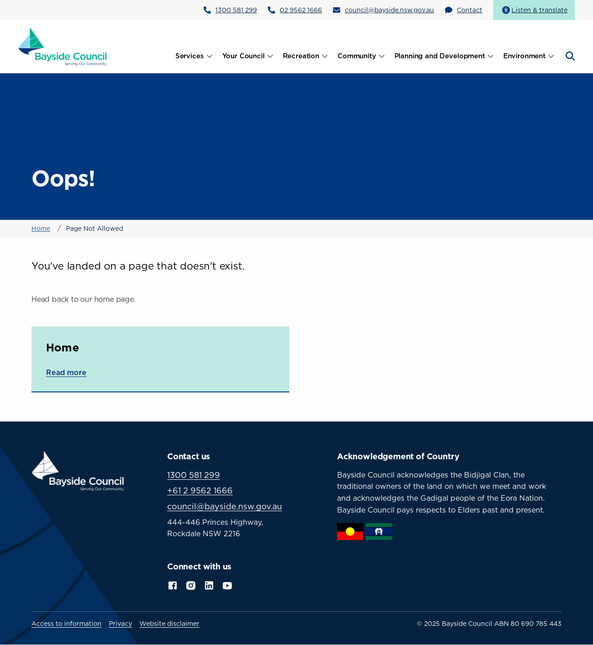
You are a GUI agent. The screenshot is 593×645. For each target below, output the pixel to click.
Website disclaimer (169, 623)
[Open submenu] (209, 56)
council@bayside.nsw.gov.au (389, 9)
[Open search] (569, 56)
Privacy (120, 623)
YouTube (228, 584)
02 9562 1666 (301, 9)
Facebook (172, 584)
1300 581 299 (236, 9)
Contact (469, 9)
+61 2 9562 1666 (200, 490)
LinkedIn (209, 584)
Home (40, 228)
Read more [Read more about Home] (66, 372)
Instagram (190, 584)
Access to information (66, 623)
